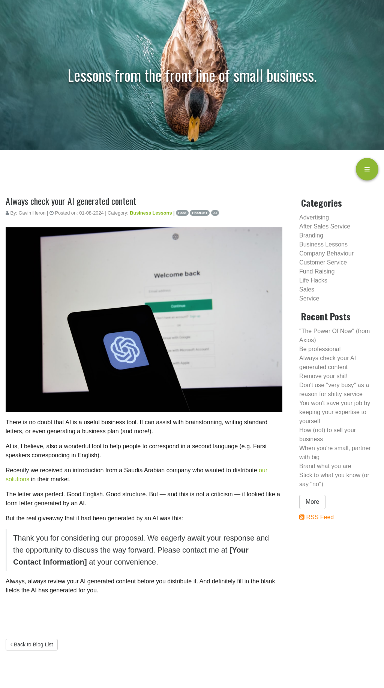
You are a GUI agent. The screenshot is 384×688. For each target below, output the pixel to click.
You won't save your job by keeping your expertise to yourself (334, 412)
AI (215, 213)
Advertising (314, 217)
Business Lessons (151, 213)
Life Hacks (313, 280)
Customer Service (323, 262)
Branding (311, 235)
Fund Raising (316, 271)
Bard (182, 213)
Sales (306, 289)
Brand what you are (325, 466)
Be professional (319, 349)
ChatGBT (200, 213)
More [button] (312, 502)
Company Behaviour (326, 253)
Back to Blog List (31, 644)
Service (309, 298)
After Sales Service (324, 226)
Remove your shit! (323, 376)
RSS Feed (320, 517)
